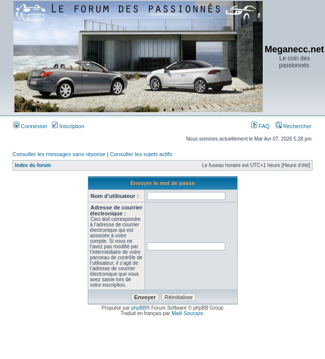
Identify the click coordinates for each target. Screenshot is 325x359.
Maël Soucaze (187, 313)
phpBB (138, 308)
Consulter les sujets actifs (141, 154)
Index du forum (33, 165)
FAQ (260, 126)
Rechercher (294, 126)
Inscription (68, 126)
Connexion (30, 126)
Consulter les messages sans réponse (58, 154)
